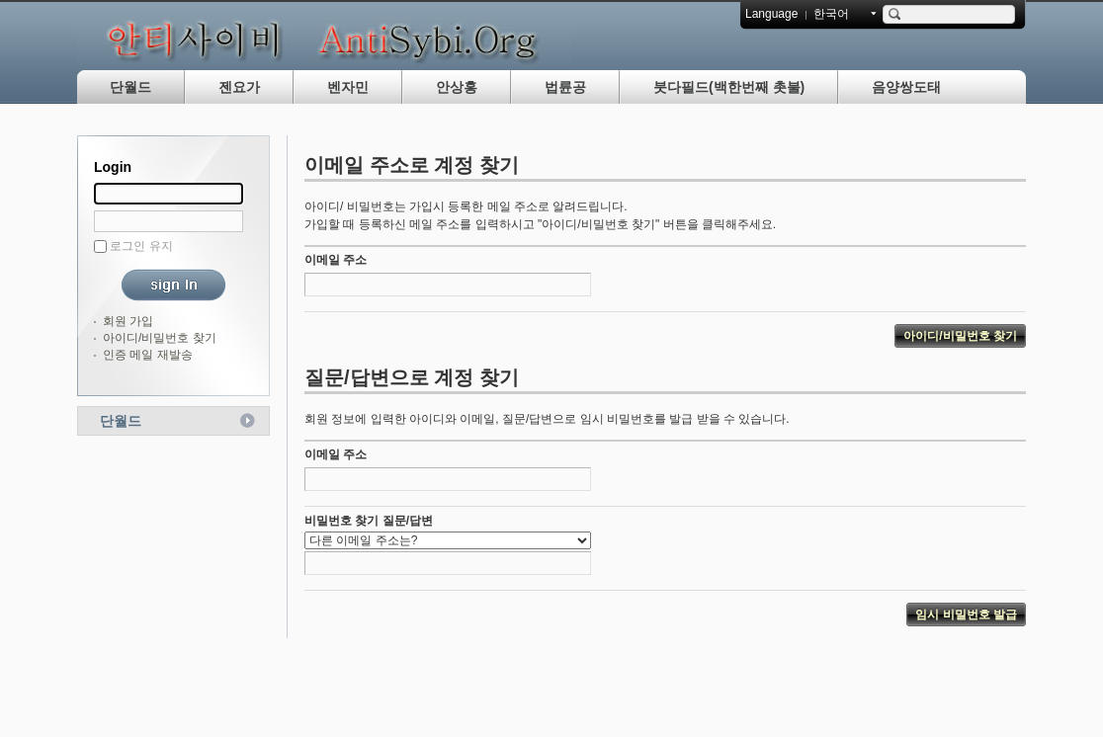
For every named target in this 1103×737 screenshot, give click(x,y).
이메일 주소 (335, 260)
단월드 (130, 87)
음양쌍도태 (906, 87)
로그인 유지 (141, 246)
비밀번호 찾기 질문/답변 (368, 521)
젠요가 (239, 87)
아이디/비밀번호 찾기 (159, 338)
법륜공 (565, 87)
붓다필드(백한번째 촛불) (729, 87)
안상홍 (456, 87)
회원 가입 (128, 321)
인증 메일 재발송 (148, 355)
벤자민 (348, 87)
